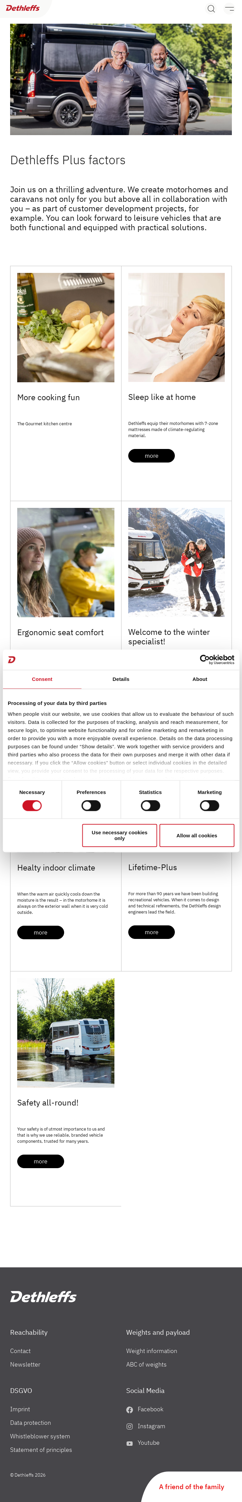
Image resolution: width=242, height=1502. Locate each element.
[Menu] (226, 9)
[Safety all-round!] (65, 1033)
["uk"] (43, 1296)
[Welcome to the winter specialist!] (176, 562)
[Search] (211, 9)
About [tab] (199, 679)
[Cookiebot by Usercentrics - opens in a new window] (204, 660)
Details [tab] (121, 679)
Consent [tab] (42, 679)
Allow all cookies (197, 835)
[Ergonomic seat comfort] (65, 562)
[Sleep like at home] (176, 327)
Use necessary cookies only (119, 835)
